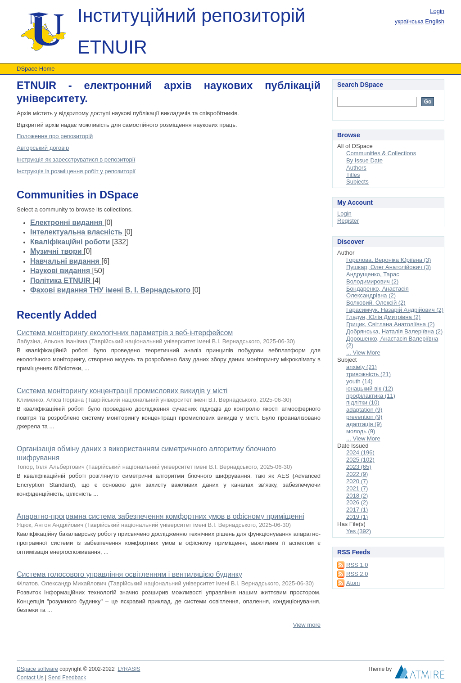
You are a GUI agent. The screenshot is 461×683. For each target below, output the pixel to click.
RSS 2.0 (357, 574)
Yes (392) (358, 531)
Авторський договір (43, 147)
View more (307, 624)
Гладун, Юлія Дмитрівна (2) (383, 317)
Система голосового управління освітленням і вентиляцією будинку (129, 574)
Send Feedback (67, 677)
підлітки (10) (363, 402)
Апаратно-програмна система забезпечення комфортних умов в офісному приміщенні (160, 516)
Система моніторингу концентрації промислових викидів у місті (122, 391)
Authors (356, 167)
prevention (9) (364, 416)
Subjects (357, 181)
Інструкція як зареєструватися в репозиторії (76, 159)
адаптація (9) (364, 424)
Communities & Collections (381, 153)
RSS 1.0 (357, 565)
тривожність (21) (368, 374)
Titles (353, 174)
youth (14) (359, 381)
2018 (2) (357, 495)
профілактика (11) (370, 395)
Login (437, 11)
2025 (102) (360, 459)
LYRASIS (129, 669)
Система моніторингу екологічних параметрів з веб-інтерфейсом (125, 333)
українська (409, 21)
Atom (353, 583)
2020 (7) (357, 481)
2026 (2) (357, 502)
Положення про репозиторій (55, 136)
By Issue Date (364, 160)
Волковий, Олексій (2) (376, 302)
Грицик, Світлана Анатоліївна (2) (390, 324)
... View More (363, 352)
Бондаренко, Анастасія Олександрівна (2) (377, 292)
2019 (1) (357, 516)
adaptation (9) (364, 409)
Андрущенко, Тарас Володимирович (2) (372, 278)
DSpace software (37, 669)
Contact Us (30, 677)
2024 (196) (360, 452)
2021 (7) (357, 488)
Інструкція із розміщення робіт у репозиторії (76, 171)
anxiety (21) (361, 367)
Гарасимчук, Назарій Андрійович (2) (394, 309)
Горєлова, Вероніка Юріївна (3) (388, 259)
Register (348, 220)
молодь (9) (360, 431)
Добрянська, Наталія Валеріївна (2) (394, 331)
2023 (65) (358, 466)
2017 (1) (357, 509)
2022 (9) (357, 474)
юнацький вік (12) (369, 388)
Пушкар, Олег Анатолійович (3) (388, 267)
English (434, 21)
